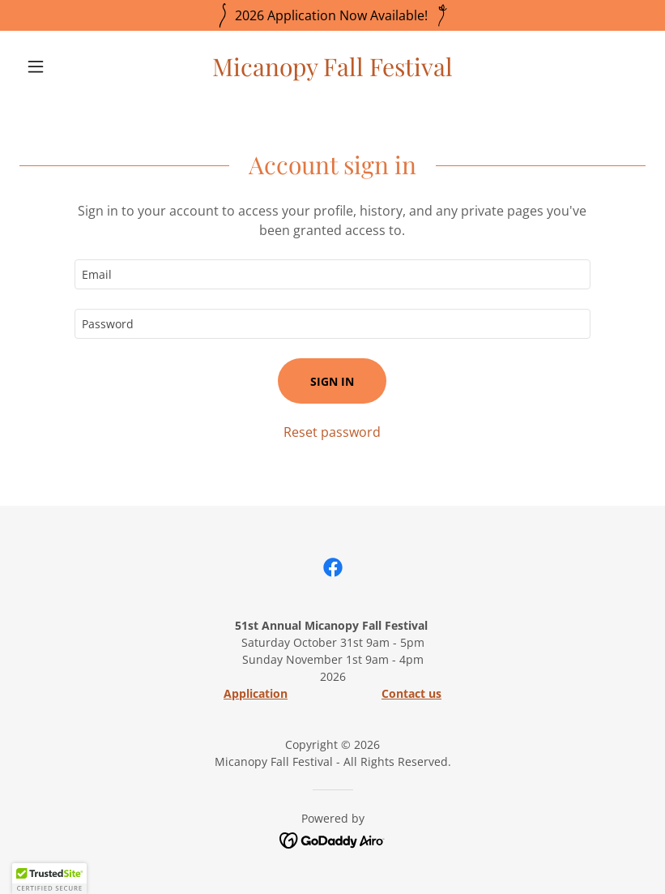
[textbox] (332, 274)
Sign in (332, 381)
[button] (66, 66)
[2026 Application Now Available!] (332, 15)
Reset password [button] (332, 432)
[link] (332, 71)
